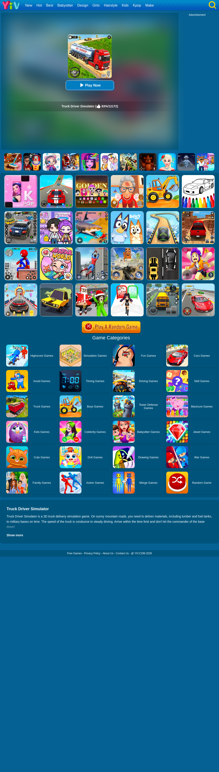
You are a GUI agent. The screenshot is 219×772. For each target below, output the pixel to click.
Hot (39, 5)
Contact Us (122, 553)
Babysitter (65, 5)
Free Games (74, 553)
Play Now (90, 85)
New (28, 5)
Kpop (137, 5)
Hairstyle (111, 5)
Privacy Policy (92, 553)
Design (82, 5)
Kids (125, 5)
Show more (15, 535)
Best (49, 5)
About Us (108, 553)
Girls (96, 5)
